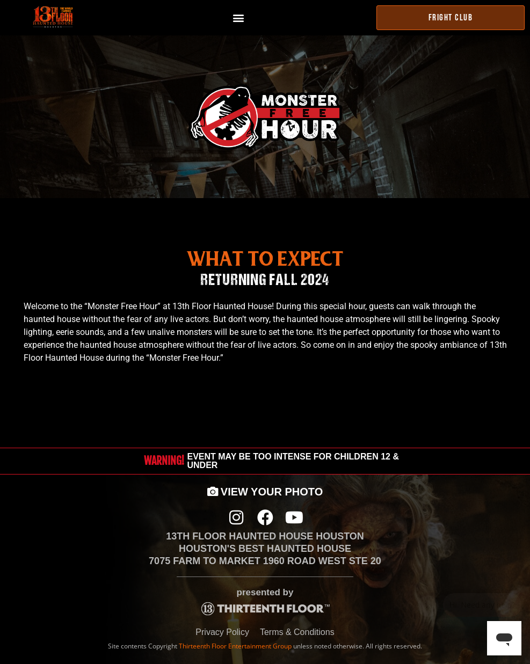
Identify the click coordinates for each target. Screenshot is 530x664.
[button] (239, 18)
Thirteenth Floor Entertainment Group (235, 646)
